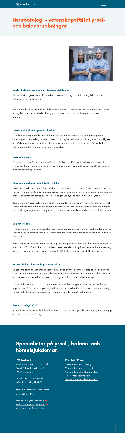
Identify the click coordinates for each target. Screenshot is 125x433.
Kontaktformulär (24, 394)
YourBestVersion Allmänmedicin (81, 379)
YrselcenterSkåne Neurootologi (81, 371)
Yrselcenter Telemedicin (77, 375)
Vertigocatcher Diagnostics (32, 408)
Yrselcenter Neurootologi (78, 364)
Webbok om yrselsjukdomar (32, 404)
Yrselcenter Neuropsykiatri (79, 368)
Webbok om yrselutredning (32, 400)
